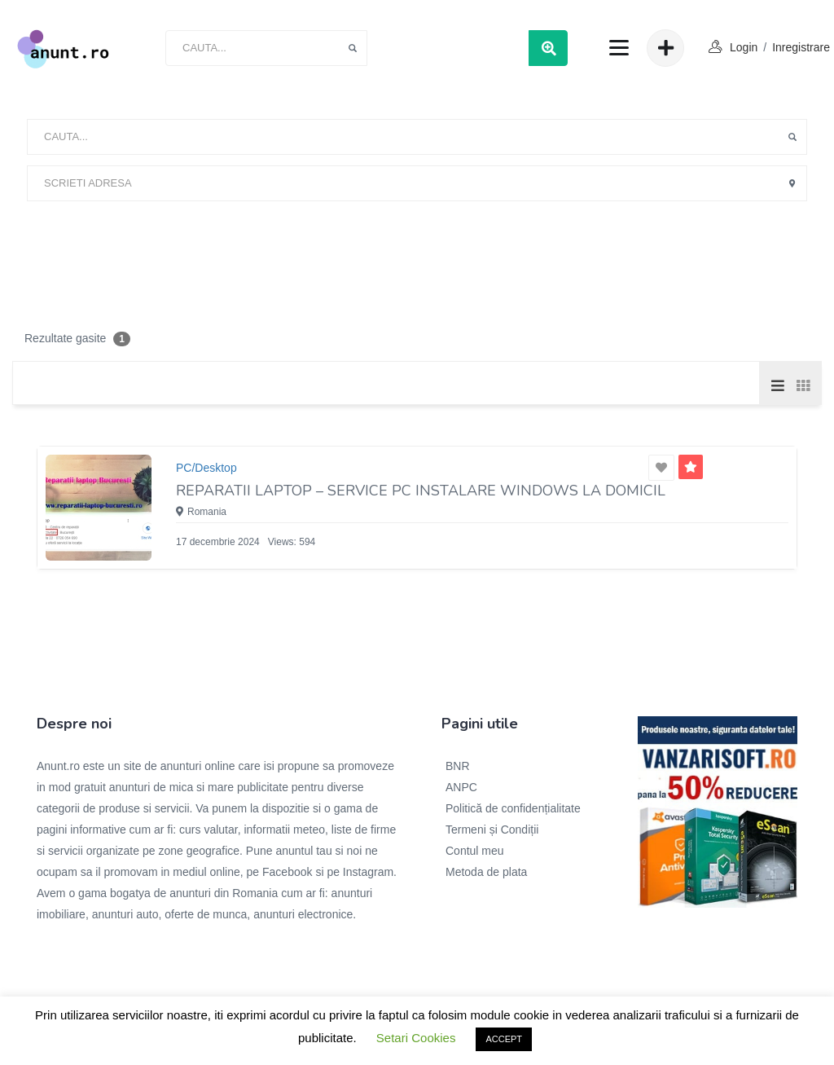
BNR (458, 765)
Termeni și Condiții (492, 829)
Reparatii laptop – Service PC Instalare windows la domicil (420, 490)
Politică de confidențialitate (513, 808)
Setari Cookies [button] (416, 1038)
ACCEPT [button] (503, 1039)
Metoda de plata (486, 871)
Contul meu (475, 850)
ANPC (461, 787)
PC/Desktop (206, 467)
